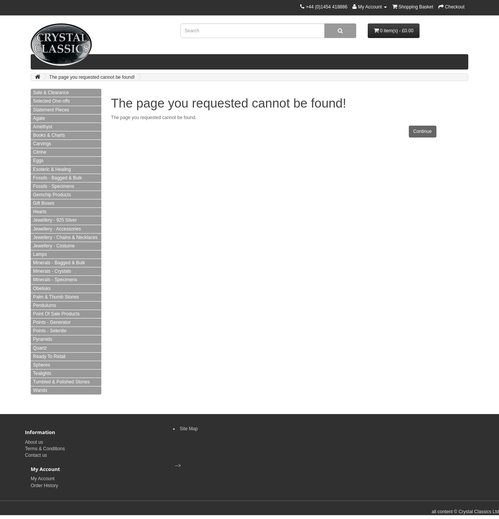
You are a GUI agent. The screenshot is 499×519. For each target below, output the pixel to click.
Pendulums (44, 305)
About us (34, 442)
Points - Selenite (49, 330)
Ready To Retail (49, 356)
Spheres (41, 365)
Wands (40, 390)
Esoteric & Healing (52, 169)
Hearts (39, 211)
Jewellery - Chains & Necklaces (65, 237)
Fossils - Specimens (53, 186)
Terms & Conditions (45, 448)
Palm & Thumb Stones (56, 297)
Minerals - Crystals (52, 271)
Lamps (40, 254)
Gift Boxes (43, 203)
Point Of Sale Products (56, 314)
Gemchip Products (52, 194)
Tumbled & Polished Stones (61, 382)
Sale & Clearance (51, 92)
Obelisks (42, 288)
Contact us (36, 455)
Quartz (40, 348)
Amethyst (42, 126)
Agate (39, 118)
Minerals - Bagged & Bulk (59, 262)
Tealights (42, 373)
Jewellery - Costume (54, 246)
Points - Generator (52, 322)
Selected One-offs (51, 101)
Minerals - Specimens (55, 279)
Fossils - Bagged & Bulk (57, 178)
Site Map (189, 428)
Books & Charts (49, 135)
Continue (422, 131)
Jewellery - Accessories (57, 229)
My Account (43, 478)
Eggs (38, 160)
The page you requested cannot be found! (92, 77)
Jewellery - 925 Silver (55, 220)
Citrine (39, 152)
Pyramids (42, 339)
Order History (44, 485)
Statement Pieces (51, 110)
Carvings (42, 143)
